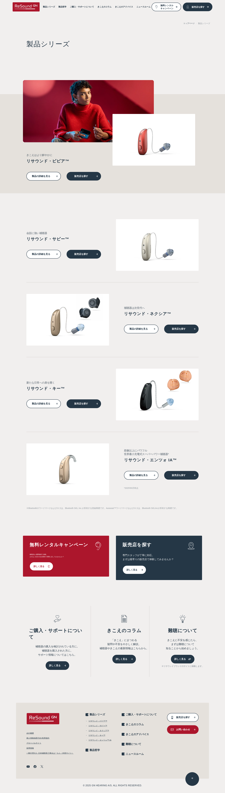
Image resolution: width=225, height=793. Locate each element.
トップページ (189, 23)
